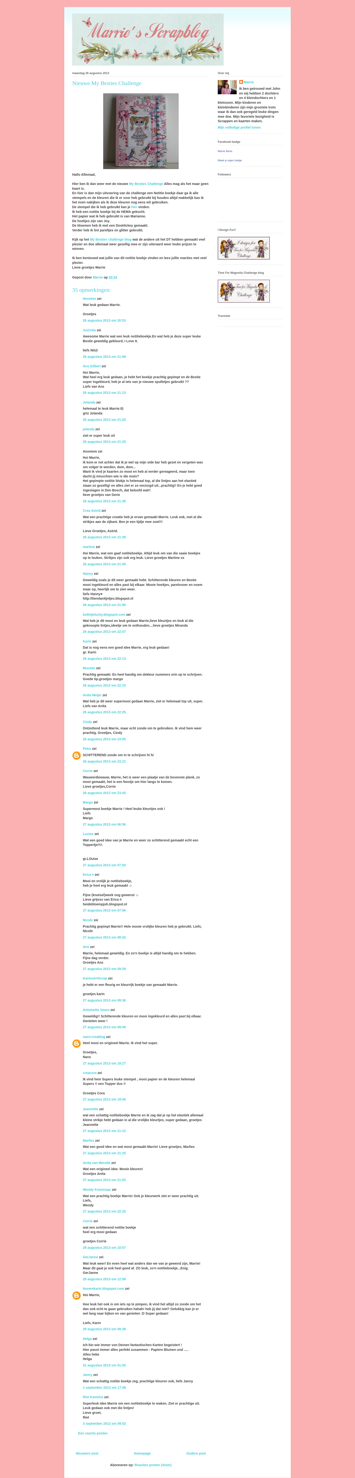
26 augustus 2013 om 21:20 (104, 420)
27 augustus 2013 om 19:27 (104, 1063)
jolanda (88, 429)
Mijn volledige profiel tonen (239, 127)
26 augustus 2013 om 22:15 (104, 685)
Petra (87, 748)
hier (134, 207)
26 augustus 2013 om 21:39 (104, 537)
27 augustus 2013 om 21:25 (104, 1153)
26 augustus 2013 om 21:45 (104, 564)
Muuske (89, 668)
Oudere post (196, 1453)
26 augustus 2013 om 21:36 (104, 501)
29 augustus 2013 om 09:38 (104, 1329)
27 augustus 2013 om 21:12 (104, 1131)
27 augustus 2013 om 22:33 (104, 1211)
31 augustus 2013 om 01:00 (104, 1365)
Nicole (88, 920)
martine (89, 547)
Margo (88, 802)
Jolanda (89, 402)
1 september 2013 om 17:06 (104, 1387)
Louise (88, 834)
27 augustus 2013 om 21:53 (104, 1180)
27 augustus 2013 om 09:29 (104, 969)
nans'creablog (94, 1037)
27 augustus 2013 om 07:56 (104, 910)
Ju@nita (90, 330)
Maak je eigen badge (230, 160)
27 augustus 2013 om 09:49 (104, 1027)
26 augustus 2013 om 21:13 (104, 393)
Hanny (88, 573)
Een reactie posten (93, 1433)
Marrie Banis (225, 151)
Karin (87, 641)
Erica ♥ (88, 874)
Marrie (249, 82)
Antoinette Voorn (96, 1010)
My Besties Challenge (146, 184)
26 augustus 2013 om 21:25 (104, 442)
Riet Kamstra (93, 1397)
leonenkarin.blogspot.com (103, 1288)
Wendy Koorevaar (97, 1189)
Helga (87, 1339)
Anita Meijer (92, 695)
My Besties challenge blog (110, 239)
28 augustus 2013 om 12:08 (104, 1279)
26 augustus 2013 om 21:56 (104, 605)
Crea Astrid (92, 510)
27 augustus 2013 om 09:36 (104, 1000)
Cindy (87, 722)
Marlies (88, 1140)
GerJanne (90, 1257)
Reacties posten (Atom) (153, 1465)
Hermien (89, 299)
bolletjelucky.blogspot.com (104, 614)
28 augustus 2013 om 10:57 (104, 1247)
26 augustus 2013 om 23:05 (104, 739)
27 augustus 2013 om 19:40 (104, 1099)
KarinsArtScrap (95, 978)
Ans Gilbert (92, 366)
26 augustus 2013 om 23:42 (104, 793)
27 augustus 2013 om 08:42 (104, 937)
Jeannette (90, 1109)
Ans (86, 947)
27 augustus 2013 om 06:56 (104, 824)
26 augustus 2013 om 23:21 (104, 761)
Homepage (142, 1453)
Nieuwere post (87, 1453)
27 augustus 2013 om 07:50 (104, 865)
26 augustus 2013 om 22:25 (104, 712)
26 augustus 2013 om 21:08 (104, 357)
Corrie (88, 771)
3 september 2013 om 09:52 (104, 1423)
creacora (90, 1073)
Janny (87, 1375)
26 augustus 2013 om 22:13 (104, 658)
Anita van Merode (97, 1163)
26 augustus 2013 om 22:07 (104, 631)
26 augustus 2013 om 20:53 (104, 320)
